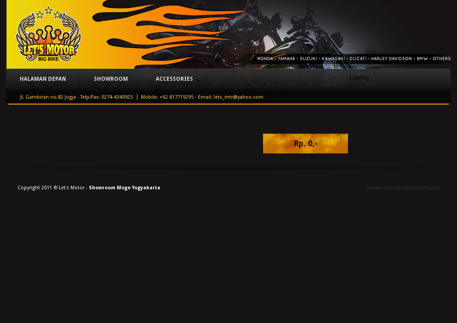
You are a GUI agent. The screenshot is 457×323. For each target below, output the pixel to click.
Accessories (174, 79)
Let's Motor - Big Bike (48, 34)
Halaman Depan (43, 79)
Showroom (111, 79)
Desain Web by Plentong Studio (402, 188)
